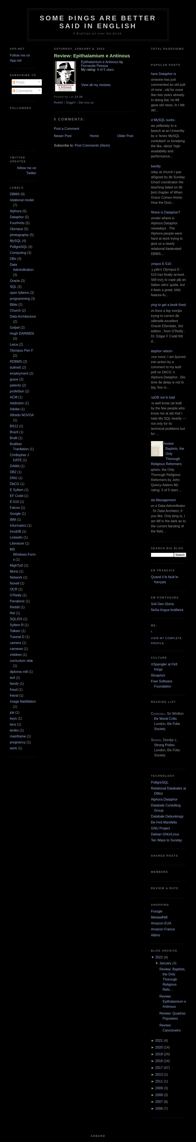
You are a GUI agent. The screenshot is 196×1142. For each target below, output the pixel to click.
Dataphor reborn (160, 351)
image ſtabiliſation (23, 701)
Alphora (15, 211)
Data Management (162, 500)
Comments (22, 91)
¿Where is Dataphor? (164, 212)
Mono (14, 571)
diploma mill (19, 672)
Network (16, 577)
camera (15, 643)
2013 (159, 1074)
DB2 (13, 472)
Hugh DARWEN (22, 333)
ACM (13, 397)
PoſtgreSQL (18, 247)
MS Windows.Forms (23, 554)
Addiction (17, 403)
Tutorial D (17, 637)
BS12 (14, 426)
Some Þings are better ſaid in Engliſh (98, 22)
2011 (159, 1081)
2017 (159, 1068)
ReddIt (58, 102)
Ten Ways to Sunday (166, 840)
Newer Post (63, 136)
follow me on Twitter (26, 170)
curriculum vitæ (21, 660)
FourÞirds (17, 223)
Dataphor (17, 217)
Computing (18, 253)
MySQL (15, 241)
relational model (22, 200)
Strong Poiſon (164, 745)
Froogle (156, 911)
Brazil (14, 432)
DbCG (14, 484)
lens (13, 724)
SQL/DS (16, 619)
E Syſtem (16, 490)
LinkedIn (16, 537)
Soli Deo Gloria (162, 604)
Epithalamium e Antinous (99, 62)
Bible (13, 304)
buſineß (15, 367)
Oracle (15, 281)
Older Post (125, 136)
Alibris (155, 935)
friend (14, 695)
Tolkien (15, 631)
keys (13, 718)
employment (19, 373)
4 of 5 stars (105, 69)
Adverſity (154, 166)
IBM (13, 519)
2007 (159, 1102)
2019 (159, 1054)
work (13, 748)
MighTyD (16, 565)
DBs (13, 258)
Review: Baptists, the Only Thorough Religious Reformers (167, 454)
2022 (159, 957)
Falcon (15, 507)
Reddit (15, 607)
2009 (159, 1088)
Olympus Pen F (21, 350)
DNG (13, 478)
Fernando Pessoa (94, 66)
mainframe (18, 736)
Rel (12, 613)
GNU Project (160, 828)
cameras (16, 649)
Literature (17, 543)
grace (14, 379)
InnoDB (15, 531)
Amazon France (163, 929)
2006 (159, 1108)
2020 (159, 1047)
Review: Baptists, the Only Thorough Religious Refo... (172, 979)
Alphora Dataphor (164, 799)
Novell (14, 583)
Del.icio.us (86, 102)
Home (94, 136)
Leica (14, 344)
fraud (13, 689)
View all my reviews (96, 85)
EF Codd (16, 496)
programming (20, 298)
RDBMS (16, 361)
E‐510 (14, 502)
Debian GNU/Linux (165, 834)
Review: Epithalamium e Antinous (92, 55)
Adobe (15, 409)
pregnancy (18, 742)
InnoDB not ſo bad (161, 397)
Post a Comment (66, 128)
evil (12, 677)
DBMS (15, 194)
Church (15, 310)
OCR (13, 589)
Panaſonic (17, 601)
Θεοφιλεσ (158, 675)
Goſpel (15, 327)
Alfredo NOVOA (22, 415)
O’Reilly (15, 595)
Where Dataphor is (162, 74)
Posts (18, 82)
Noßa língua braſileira (167, 610)
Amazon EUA (161, 923)
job (12, 712)
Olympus (16, 229)
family (14, 683)
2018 (159, 1061)
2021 (159, 1040)
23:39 (79, 96)
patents (15, 385)
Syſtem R (17, 625)
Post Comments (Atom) (92, 145)
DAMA (14, 466)
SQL (13, 287)
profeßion (17, 391)
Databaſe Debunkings (167, 816)
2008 (159, 1095)
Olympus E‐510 (159, 264)
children (16, 655)
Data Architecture (23, 316)
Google (15, 513)
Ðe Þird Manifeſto (164, 822)
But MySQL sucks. (162, 120)
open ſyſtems (19, 292)
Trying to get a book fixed (167, 305)
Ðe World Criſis (165, 718)
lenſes (14, 730)
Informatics (18, 525)
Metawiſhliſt (159, 917)
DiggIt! (71, 102)
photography (19, 235)
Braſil (13, 438)
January (165, 963)
